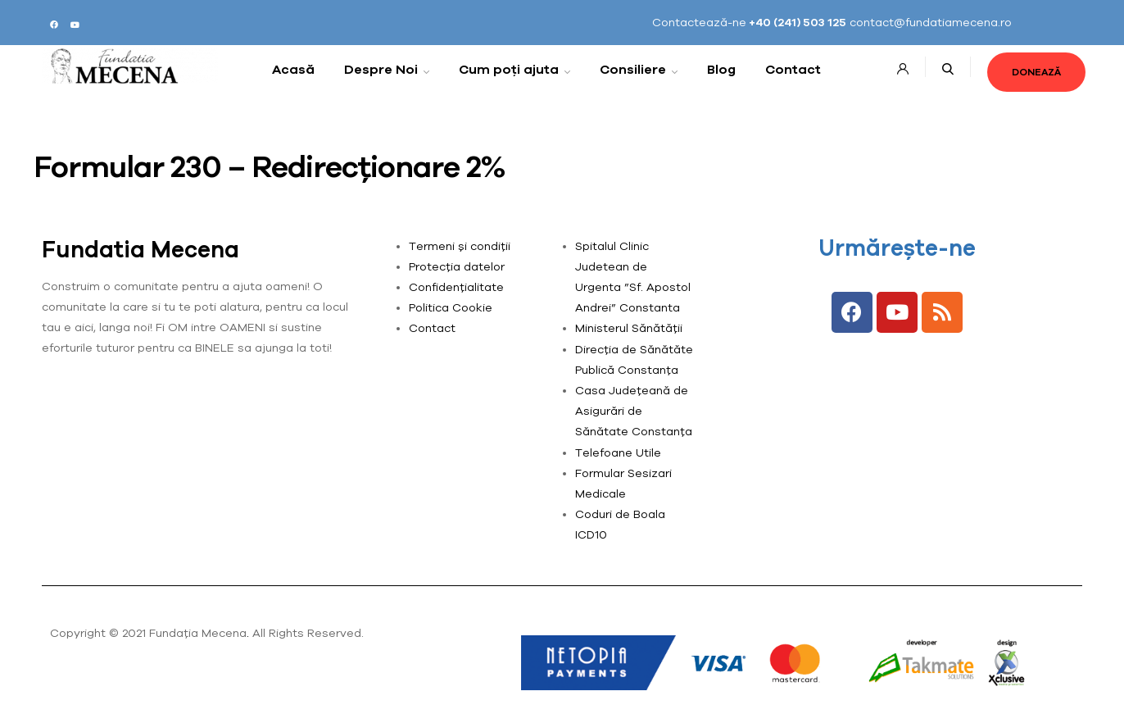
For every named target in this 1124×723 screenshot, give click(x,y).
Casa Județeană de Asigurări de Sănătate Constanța (633, 411)
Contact (432, 327)
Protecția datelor (457, 266)
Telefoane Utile (618, 452)
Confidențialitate (456, 286)
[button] (1036, 72)
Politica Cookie (450, 307)
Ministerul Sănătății (628, 327)
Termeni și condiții (459, 245)
